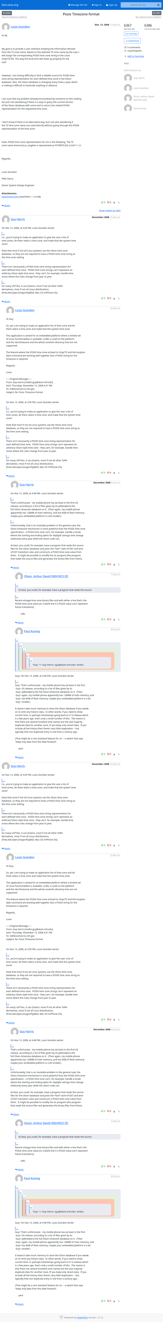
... (4, 233)
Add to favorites (134, 56)
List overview (131, 33)
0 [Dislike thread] (109, 202)
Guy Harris (18, 219)
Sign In (97, 4)
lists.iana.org (10, 5)
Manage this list (77, 4)
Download (132, 40)
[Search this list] (138, 5)
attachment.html (10, 196)
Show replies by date (109, 210)
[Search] (158, 5)
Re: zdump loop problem (148, 16)
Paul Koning (32, 631)
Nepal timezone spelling (14, 16)
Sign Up (111, 4)
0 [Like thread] (103, 202)
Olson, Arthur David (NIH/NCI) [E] (46, 576)
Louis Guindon (20, 27)
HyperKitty (82, 1317)
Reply (6, 205)
